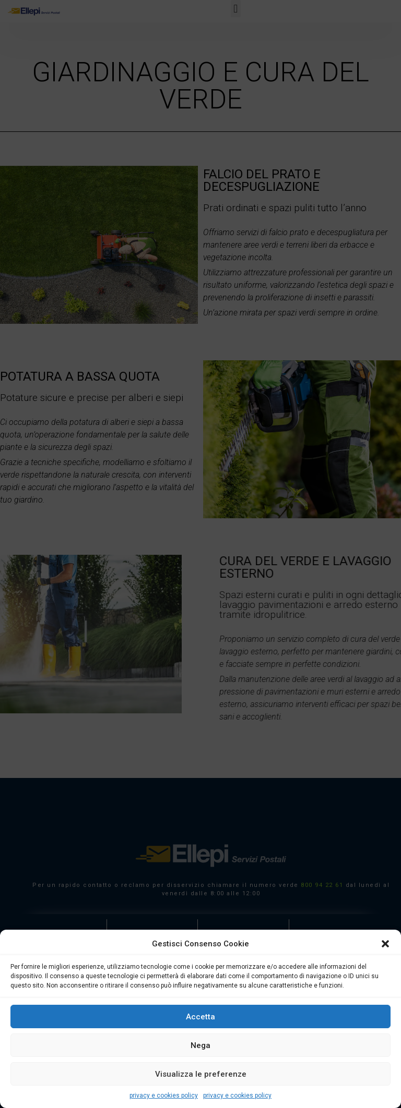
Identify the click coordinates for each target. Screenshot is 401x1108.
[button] (385, 944)
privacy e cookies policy (163, 1095)
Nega (200, 1045)
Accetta (200, 1016)
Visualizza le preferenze (200, 1074)
